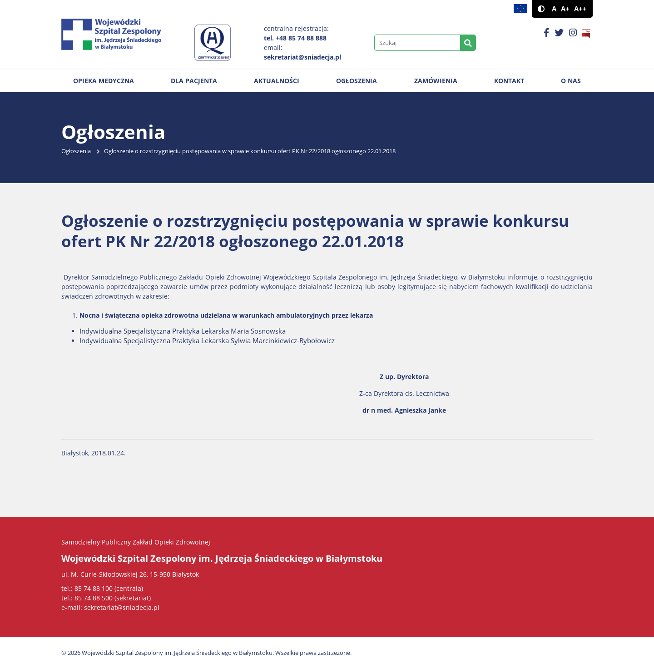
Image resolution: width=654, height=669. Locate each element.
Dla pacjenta (194, 80)
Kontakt (509, 80)
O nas (571, 80)
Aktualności (276, 80)
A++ (580, 9)
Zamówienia (435, 80)
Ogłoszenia (356, 80)
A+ (565, 9)
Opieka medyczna (103, 80)
